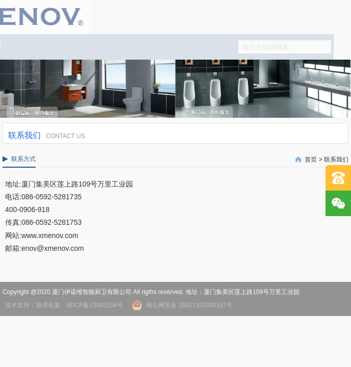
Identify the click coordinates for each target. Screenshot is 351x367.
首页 (311, 159)
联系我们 (336, 159)
